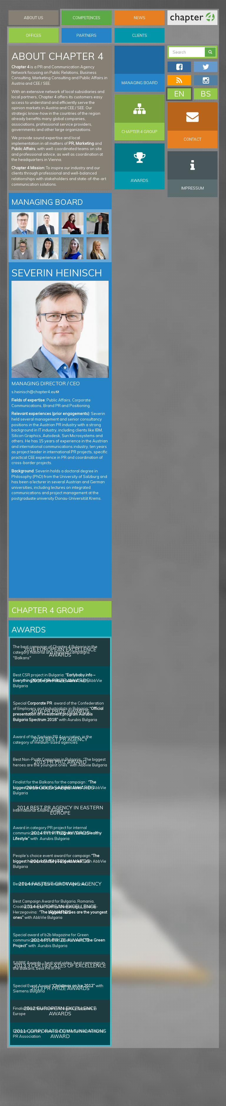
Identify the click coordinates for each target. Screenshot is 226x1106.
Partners (87, 35)
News (139, 17)
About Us (33, 17)
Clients (139, 35)
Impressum (192, 188)
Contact (192, 139)
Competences (86, 17)
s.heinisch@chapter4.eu (35, 391)
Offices (33, 35)
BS (206, 94)
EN (179, 94)
